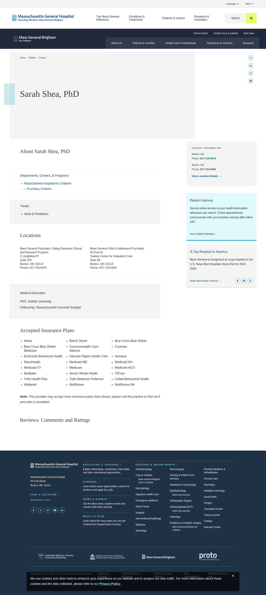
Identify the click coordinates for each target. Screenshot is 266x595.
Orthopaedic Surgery (181, 500)
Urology (208, 521)
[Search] (241, 18)
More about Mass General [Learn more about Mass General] (204, 280)
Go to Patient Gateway (202, 233)
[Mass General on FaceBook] (33, 510)
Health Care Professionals (181, 42)
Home (22, 58)
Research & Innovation (201, 18)
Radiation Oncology (214, 490)
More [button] (249, 3)
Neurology (141, 530)
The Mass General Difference (107, 18)
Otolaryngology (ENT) (181, 506)
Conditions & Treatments (137, 18)
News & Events (95, 499)
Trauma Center (212, 515)
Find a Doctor (201, 33)
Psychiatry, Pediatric (39, 188)
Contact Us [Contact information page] (39, 500)
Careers (90, 482)
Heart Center (142, 506)
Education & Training (101, 465)
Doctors (42, 58)
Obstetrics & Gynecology (183, 484)
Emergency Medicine (147, 500)
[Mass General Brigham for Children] (34, 39)
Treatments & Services (219, 42)
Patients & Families (143, 42)
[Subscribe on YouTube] (55, 510)
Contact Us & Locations (225, 33)
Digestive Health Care (147, 494)
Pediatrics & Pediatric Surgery (186, 522)
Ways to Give (93, 516)
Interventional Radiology (148, 518)
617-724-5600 (208, 169)
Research (248, 42)
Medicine (140, 524)
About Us (116, 42)
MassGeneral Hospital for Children (47, 183)
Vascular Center (212, 527)
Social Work (210, 496)
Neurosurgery (177, 469)
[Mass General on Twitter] (41, 510)
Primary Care (211, 478)
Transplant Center (213, 508)
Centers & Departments (155, 465)
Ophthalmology (178, 490)
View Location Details (205, 176)
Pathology (175, 516)
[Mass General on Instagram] (48, 510)
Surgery (208, 502)
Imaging (140, 512)
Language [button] (232, 3)
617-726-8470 (208, 158)
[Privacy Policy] (109, 584)
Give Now (249, 33)
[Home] (49, 18)
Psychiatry (209, 484)
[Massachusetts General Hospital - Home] (54, 465)
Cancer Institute (144, 475)
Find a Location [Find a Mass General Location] (43, 494)
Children (32, 58)
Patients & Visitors (173, 18)
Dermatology (142, 488)
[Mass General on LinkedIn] (62, 510)
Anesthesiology (144, 469)
